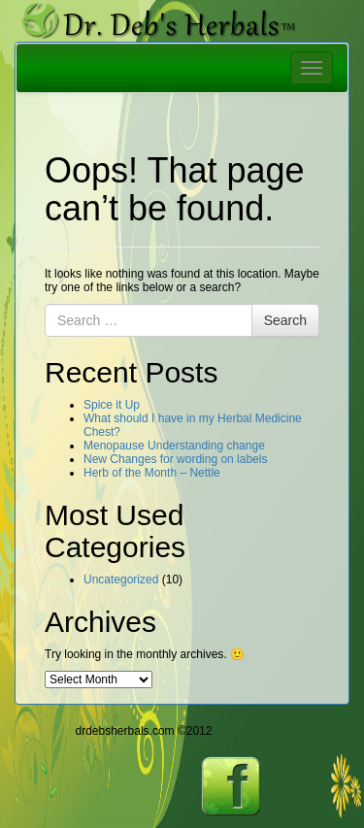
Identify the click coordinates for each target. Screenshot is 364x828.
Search (285, 320)
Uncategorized (120, 579)
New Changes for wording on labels (175, 459)
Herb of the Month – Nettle (151, 473)
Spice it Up (111, 405)
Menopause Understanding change (174, 445)
